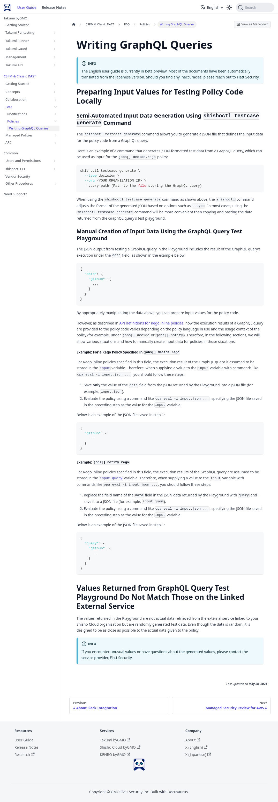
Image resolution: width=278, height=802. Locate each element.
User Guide (26, 7)
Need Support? (15, 194)
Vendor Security (17, 176)
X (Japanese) (198, 754)
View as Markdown (252, 24)
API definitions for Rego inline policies (151, 323)
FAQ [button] (8, 107)
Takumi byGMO (15, 18)
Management (15, 57)
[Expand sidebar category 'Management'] (55, 57)
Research (24, 754)
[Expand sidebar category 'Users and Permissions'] (55, 160)
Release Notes (54, 7)
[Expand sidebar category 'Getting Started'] (55, 84)
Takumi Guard (16, 49)
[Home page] (73, 24)
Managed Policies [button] (19, 135)
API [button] (8, 142)
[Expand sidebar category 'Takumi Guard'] (55, 49)
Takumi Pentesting (19, 32)
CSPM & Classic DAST (20, 76)
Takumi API (14, 65)
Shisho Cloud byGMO (120, 747)
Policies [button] (13, 121)
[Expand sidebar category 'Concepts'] (55, 92)
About (192, 740)
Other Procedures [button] (19, 183)
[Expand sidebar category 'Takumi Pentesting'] (55, 32)
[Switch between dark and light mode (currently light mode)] (229, 7)
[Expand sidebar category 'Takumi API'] (55, 65)
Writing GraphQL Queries (28, 128)
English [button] (209, 7)
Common (11, 153)
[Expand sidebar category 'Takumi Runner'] (55, 40)
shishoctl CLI (15, 169)
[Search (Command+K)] (255, 7)
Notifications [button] (17, 114)
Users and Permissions (23, 160)
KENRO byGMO (115, 754)
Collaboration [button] (15, 99)
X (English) (196, 747)
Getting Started (17, 25)
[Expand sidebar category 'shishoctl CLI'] (55, 169)
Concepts (12, 92)
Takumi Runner (17, 41)
